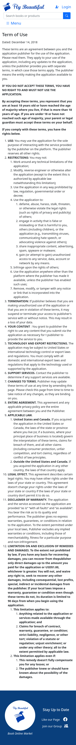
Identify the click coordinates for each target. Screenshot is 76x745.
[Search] (33, 15)
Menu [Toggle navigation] (13, 23)
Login (66, 6)
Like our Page (56, 719)
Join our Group (56, 726)
